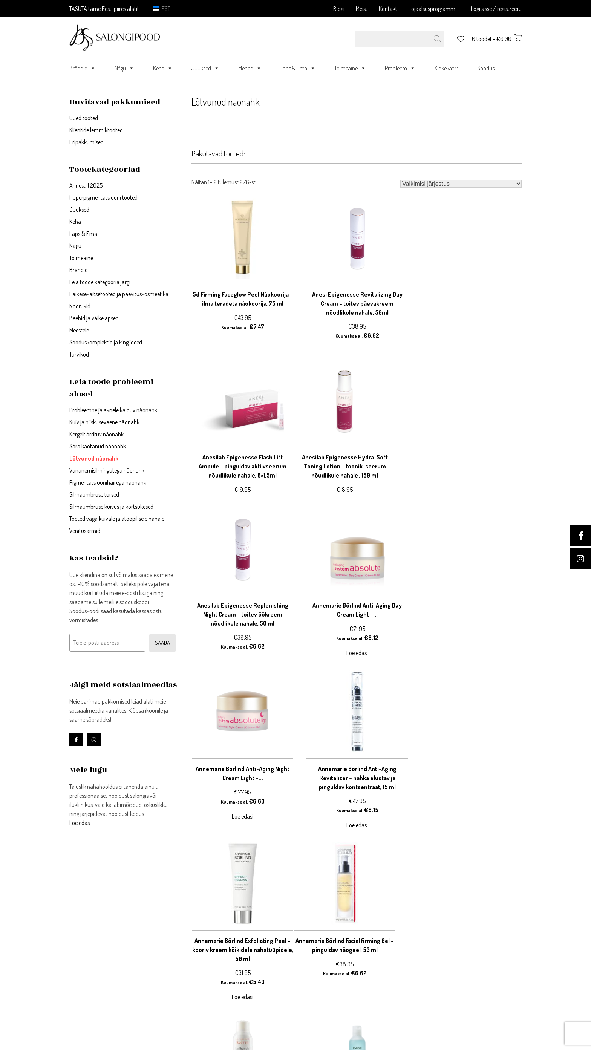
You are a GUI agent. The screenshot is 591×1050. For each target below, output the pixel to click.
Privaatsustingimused (324, 929)
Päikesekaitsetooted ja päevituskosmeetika (118, 294)
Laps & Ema (297, 68)
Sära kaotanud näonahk (97, 446)
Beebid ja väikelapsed (94, 318)
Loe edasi (80, 823)
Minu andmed (200, 938)
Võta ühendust (315, 920)
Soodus (486, 68)
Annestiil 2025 (86, 185)
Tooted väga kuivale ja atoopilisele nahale (116, 518)
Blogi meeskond (316, 974)
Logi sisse (194, 920)
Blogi (338, 8)
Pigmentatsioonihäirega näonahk (107, 482)
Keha (163, 68)
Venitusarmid (84, 530)
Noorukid (79, 306)
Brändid (82, 68)
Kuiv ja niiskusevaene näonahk (104, 422)
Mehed (250, 68)
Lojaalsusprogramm (432, 8)
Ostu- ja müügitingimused (330, 938)
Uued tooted (83, 118)
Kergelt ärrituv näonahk (96, 434)
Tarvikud (79, 354)
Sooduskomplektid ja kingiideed (105, 342)
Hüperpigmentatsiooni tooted (103, 197)
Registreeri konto (204, 929)
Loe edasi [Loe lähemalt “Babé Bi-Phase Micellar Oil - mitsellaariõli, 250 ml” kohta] (470, 825)
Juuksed (205, 68)
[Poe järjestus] (461, 184)
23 (247, 855)
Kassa (190, 956)
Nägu (124, 68)
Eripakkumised (86, 142)
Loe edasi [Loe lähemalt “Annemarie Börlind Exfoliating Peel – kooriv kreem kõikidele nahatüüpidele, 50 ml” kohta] (470, 677)
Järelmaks (310, 947)
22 (237, 855)
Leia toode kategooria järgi (99, 282)
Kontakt (388, 8)
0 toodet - (497, 39)
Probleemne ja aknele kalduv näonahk (113, 410)
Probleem (400, 68)
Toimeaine (350, 68)
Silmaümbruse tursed (94, 494)
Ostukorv (194, 947)
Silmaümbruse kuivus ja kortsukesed (111, 506)
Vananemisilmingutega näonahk (106, 470)
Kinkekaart (446, 68)
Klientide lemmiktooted (96, 130)
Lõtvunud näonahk (93, 458)
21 (228, 855)
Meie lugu (308, 956)
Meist (361, 8)
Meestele (79, 330)
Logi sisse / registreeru (496, 8)
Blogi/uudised (314, 965)
